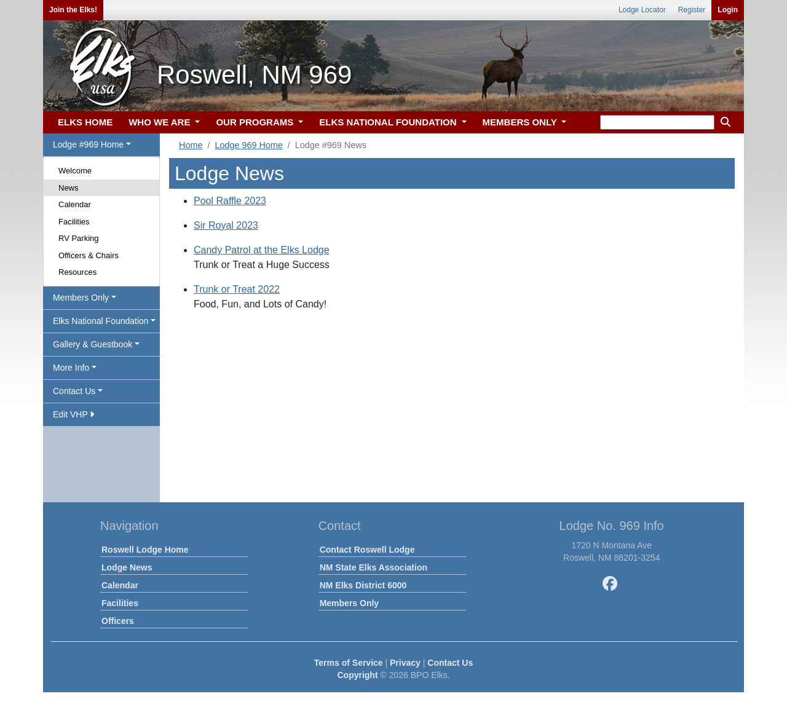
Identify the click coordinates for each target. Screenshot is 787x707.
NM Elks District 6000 (363, 585)
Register (692, 10)
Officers (117, 621)
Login (728, 10)
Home (190, 145)
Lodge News (126, 567)
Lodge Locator (642, 10)
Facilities (74, 221)
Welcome (75, 170)
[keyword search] (657, 122)
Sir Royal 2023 (226, 225)
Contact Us (450, 663)
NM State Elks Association (373, 567)
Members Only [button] (81, 297)
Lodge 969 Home (248, 145)
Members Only (349, 603)
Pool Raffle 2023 (230, 201)
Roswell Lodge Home (145, 550)
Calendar (74, 204)
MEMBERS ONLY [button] (521, 122)
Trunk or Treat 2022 (237, 289)
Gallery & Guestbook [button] (92, 344)
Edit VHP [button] (73, 414)
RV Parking (78, 238)
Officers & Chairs (88, 255)
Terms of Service (348, 663)
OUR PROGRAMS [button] (256, 122)
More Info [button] (71, 368)
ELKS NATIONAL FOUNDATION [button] (389, 122)
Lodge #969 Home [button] (88, 144)
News (68, 187)
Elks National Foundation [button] (101, 321)
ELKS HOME (85, 122)
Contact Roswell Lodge (367, 550)
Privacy (405, 663)
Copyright (357, 675)
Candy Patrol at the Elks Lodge (262, 250)
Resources (77, 272)
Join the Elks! (73, 10)
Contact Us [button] (74, 391)
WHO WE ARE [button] (160, 122)
